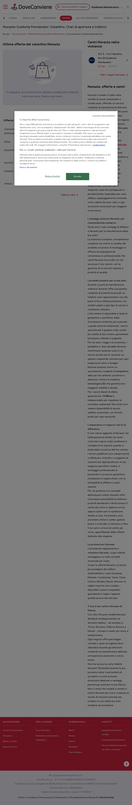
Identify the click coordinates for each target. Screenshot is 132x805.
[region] (66, 148)
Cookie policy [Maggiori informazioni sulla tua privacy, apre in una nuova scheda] (99, 145)
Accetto (77, 176)
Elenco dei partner (28, 167)
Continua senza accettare (103, 115)
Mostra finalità (52, 176)
